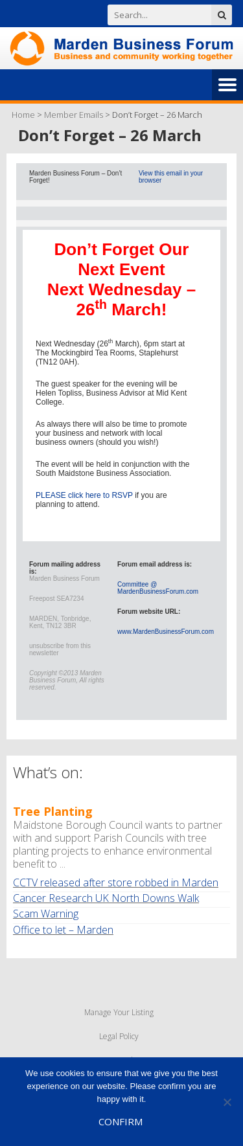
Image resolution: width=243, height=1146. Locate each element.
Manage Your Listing (119, 1012)
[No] (226, 1101)
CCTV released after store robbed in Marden (115, 882)
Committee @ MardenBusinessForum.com (157, 588)
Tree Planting (53, 811)
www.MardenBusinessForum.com (165, 631)
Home (23, 114)
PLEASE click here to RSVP (84, 495)
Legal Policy (119, 1036)
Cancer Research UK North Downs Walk (106, 898)
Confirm (120, 1121)
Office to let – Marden (63, 930)
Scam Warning (45, 913)
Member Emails (73, 114)
